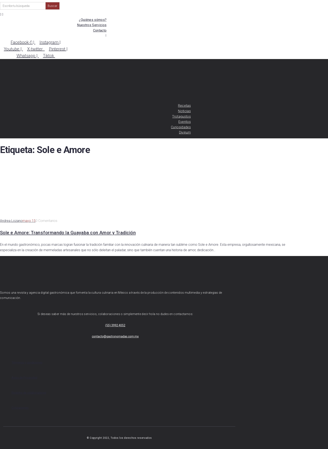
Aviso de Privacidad (24, 377)
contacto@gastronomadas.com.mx (115, 336)
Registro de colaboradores (29, 392)
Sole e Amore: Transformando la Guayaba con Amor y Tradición (68, 232)
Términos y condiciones (27, 362)
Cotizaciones (20, 407)
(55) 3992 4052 (115, 325)
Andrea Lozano (11, 221)
